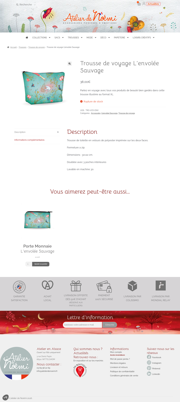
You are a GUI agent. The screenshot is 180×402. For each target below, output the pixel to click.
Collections (39, 37)
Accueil (13, 47)
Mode (90, 37)
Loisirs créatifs (142, 37)
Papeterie (119, 37)
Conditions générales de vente (123, 374)
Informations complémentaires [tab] (29, 140)
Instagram (156, 363)
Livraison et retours (118, 366)
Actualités (153, 4)
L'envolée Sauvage (109, 113)
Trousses (73, 37)
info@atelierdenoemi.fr (46, 370)
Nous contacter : (49, 364)
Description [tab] (19, 132)
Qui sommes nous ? (87, 349)
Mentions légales (117, 362)
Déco (103, 37)
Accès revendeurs (117, 355)
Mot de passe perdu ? (119, 358)
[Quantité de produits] (28, 264)
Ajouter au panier (40, 264)
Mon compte (115, 352)
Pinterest (156, 369)
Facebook (156, 357)
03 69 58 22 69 (43, 367)
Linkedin (155, 374)
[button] (70, 64)
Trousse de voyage (36, 47)
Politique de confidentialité (121, 370)
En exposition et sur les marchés (87, 360)
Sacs (57, 37)
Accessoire (95, 113)
